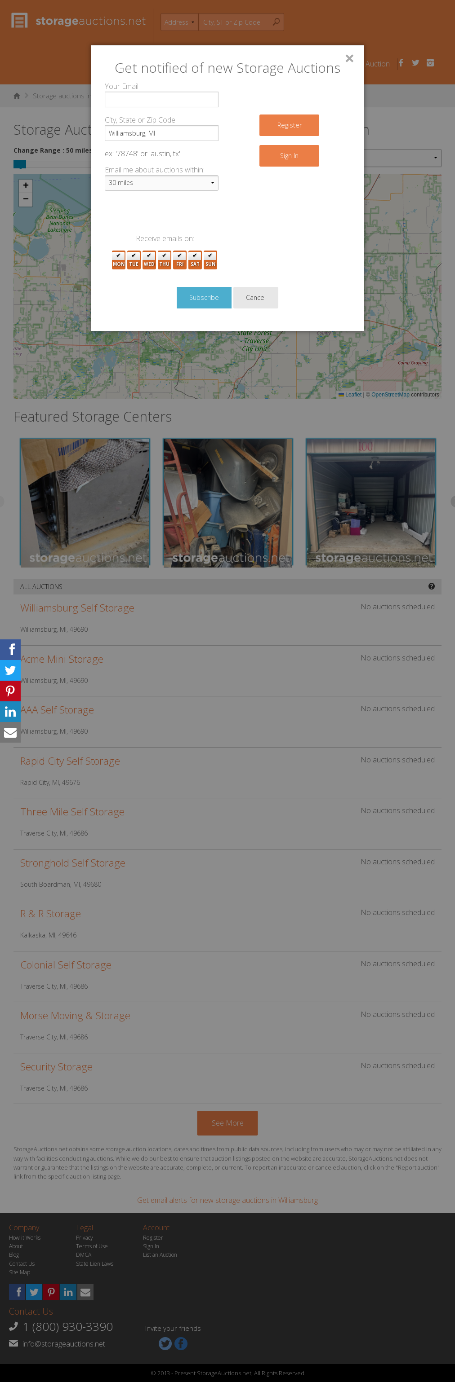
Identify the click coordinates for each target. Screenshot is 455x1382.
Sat (195, 260)
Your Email (121, 86)
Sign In (289, 155)
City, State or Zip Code (140, 120)
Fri (179, 260)
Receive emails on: (165, 238)
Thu (164, 260)
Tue (133, 260)
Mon (119, 260)
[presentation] (173, 215)
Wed (149, 260)
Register (289, 125)
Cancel (256, 297)
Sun (210, 260)
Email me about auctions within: (155, 170)
